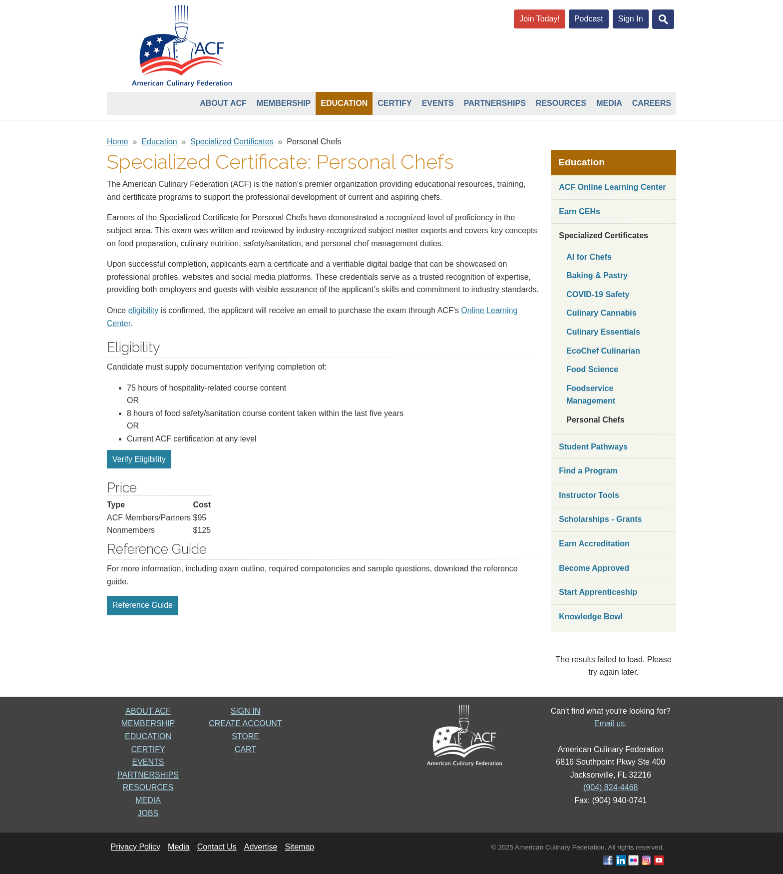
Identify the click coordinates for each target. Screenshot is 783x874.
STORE (245, 736)
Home (117, 141)
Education (344, 103)
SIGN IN (246, 711)
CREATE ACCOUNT (245, 723)
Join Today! (539, 18)
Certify (394, 103)
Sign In (630, 18)
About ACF (223, 103)
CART (245, 749)
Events (438, 103)
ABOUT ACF (147, 711)
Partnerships (495, 103)
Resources (561, 103)
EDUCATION (148, 736)
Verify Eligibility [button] (139, 459)
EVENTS (148, 762)
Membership (284, 103)
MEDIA (148, 800)
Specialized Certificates (231, 141)
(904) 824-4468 (610, 787)
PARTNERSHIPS (148, 775)
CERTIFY (148, 749)
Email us (609, 723)
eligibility (143, 310)
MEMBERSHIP (148, 723)
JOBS (148, 813)
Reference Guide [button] (142, 605)
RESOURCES (148, 787)
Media (609, 103)
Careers (651, 103)
